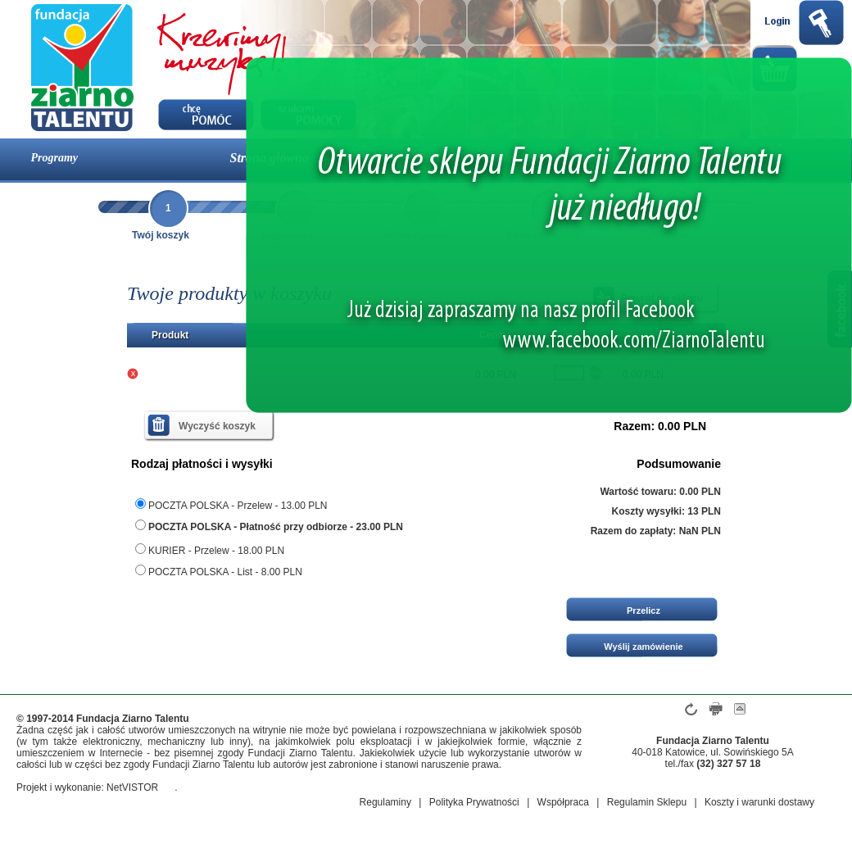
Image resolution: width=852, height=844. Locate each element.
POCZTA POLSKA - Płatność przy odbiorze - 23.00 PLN (269, 526)
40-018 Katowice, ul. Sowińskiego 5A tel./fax (712, 757)
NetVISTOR (132, 787)
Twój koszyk (160, 235)
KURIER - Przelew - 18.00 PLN (209, 549)
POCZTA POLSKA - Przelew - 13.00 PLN (231, 504)
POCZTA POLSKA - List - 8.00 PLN (218, 571)
